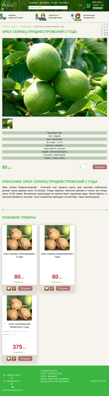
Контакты (64, 2)
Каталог (14, 27)
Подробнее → (19, 282)
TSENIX (103, 381)
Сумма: (101, 5)
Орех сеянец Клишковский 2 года (57, 255)
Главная (33, 2)
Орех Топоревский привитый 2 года (19, 325)
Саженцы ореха (25, 27)
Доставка (44, 2)
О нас (54, 2)
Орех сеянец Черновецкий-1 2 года (19, 255)
